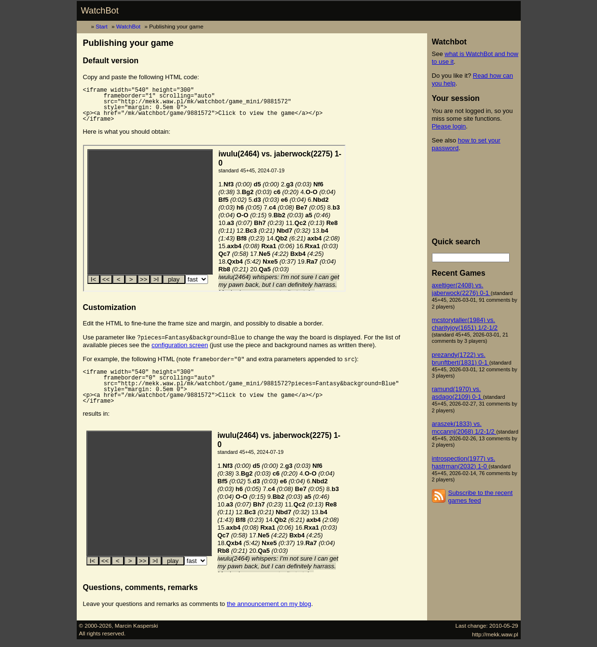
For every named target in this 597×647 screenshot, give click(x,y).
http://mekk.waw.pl (495, 634)
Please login (449, 126)
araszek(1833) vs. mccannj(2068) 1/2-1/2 (464, 427)
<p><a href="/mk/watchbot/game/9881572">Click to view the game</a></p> (214, 218)
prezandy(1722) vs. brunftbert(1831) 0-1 (460, 358)
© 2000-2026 (95, 625)
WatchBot (100, 10)
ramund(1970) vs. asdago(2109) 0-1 (457, 392)
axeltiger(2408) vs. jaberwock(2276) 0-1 (461, 288)
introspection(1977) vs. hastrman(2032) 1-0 (464, 462)
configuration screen (180, 345)
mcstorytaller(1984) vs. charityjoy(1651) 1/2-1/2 (465, 323)
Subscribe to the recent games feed (480, 496)
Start (102, 26)
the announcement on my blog (269, 603)
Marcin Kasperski (136, 625)
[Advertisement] (475, 194)
